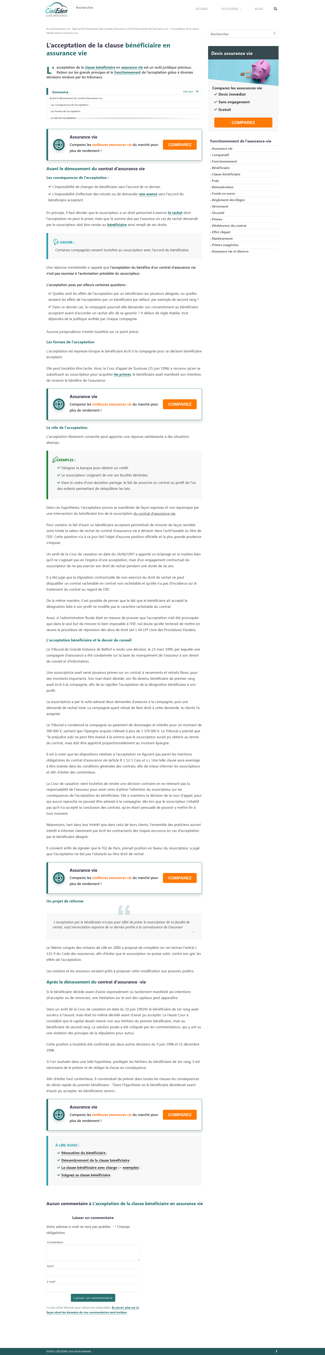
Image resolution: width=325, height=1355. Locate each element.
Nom (50, 1266)
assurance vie (132, 67)
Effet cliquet (221, 232)
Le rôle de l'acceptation (63, 117)
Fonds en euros (223, 193)
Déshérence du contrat (229, 225)
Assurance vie (222, 148)
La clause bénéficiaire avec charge (89, 1167)
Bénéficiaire (221, 167)
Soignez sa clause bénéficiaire (85, 1175)
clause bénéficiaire (100, 67)
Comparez (180, 144)
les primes (122, 374)
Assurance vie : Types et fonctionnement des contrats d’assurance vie (92, 28)
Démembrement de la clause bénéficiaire (95, 1160)
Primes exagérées (225, 245)
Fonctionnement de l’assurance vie (149, 28)
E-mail (51, 1281)
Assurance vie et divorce (230, 251)
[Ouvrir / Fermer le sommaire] (191, 91)
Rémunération (222, 187)
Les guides (244, 7)
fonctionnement (127, 72)
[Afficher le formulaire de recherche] (275, 8)
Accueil (225, 7)
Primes (217, 219)
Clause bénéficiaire (226, 174)
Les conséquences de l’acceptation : (70, 104)
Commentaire (55, 1242)
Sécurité (218, 212)
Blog (263, 7)
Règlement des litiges (228, 200)
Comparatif (220, 155)
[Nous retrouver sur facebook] (276, 1351)
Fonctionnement (224, 161)
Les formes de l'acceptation (65, 111)
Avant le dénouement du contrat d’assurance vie (76, 98)
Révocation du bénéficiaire (84, 1152)
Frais (215, 180)
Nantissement (222, 238)
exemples (130, 1167)
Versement (220, 206)
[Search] (243, 34)
